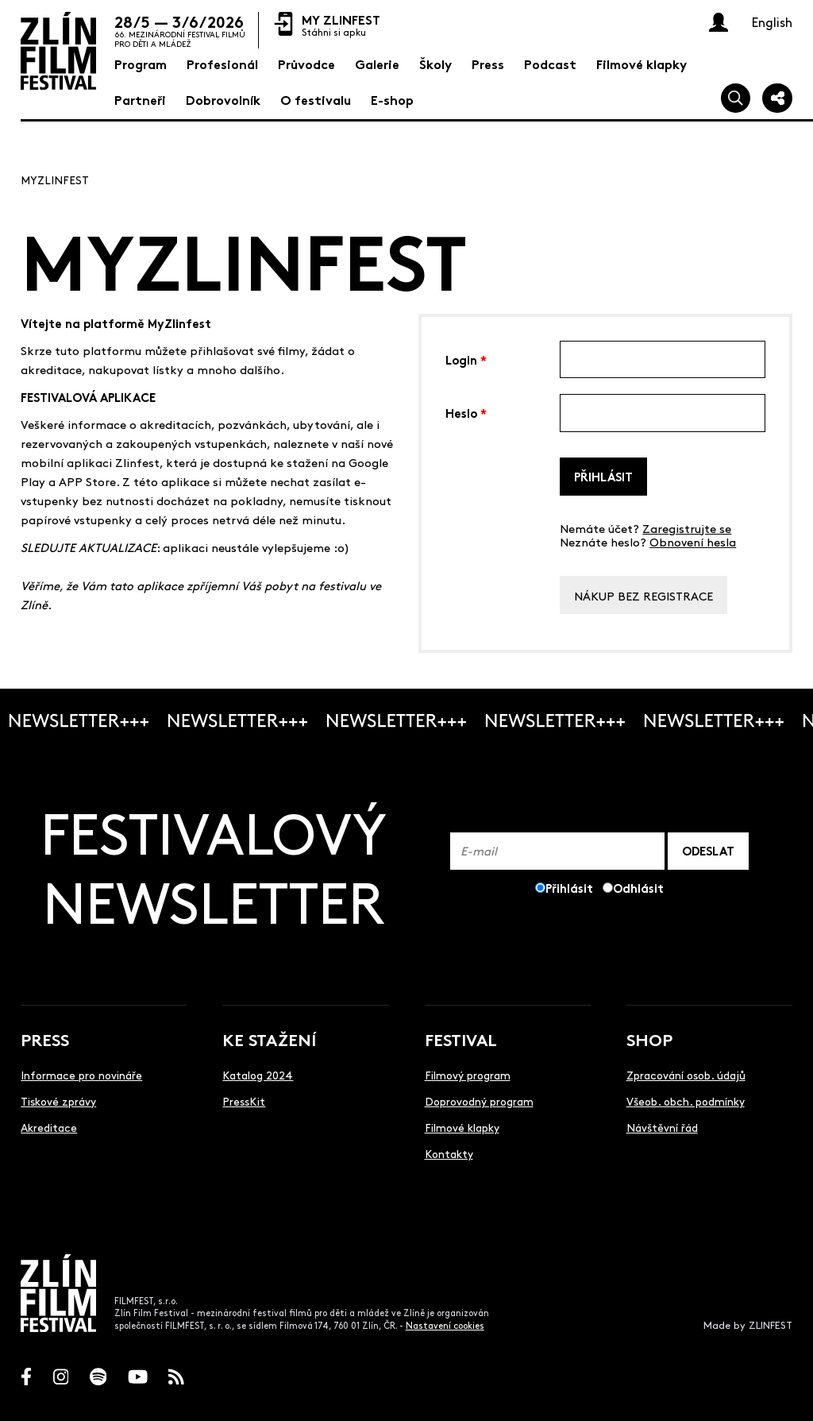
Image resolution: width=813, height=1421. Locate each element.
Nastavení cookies (445, 1325)
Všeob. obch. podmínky (685, 1101)
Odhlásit (638, 887)
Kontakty (449, 1153)
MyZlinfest (55, 179)
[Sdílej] (777, 98)
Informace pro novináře (81, 1075)
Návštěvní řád (662, 1127)
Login (466, 358)
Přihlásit (603, 476)
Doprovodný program (479, 1101)
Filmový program (468, 1075)
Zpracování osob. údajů (686, 1075)
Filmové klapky (462, 1127)
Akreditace (49, 1127)
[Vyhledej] (736, 98)
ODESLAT (708, 850)
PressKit (243, 1101)
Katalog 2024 (257, 1075)
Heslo (466, 411)
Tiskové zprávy (58, 1101)
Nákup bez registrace (643, 595)
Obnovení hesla (692, 541)
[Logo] (58, 51)
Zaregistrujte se (686, 527)
